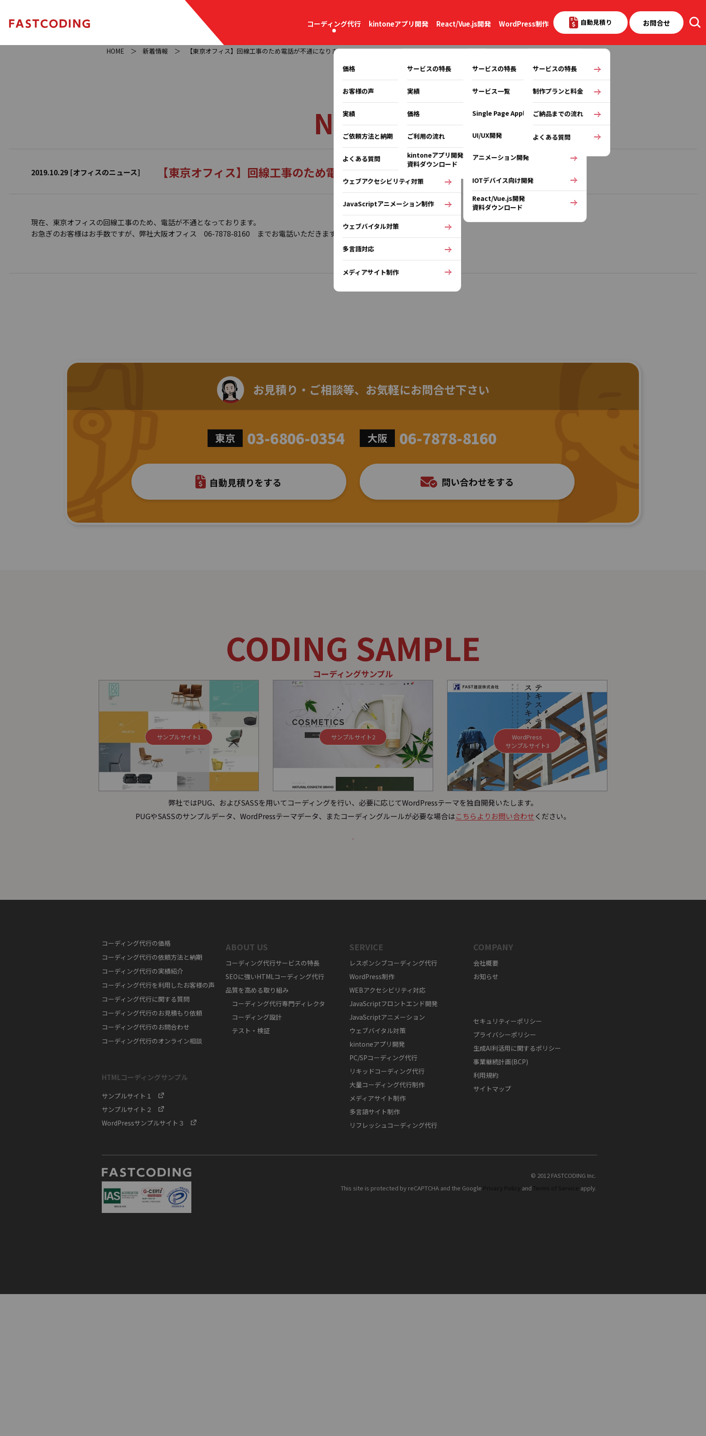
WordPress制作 (524, 23)
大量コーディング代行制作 (387, 1226)
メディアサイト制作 (377, 1239)
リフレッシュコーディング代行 (393, 1266)
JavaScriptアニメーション (387, 1158)
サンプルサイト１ (127, 1237)
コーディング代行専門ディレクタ (278, 1144)
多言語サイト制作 (374, 1253)
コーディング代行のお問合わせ (146, 1168)
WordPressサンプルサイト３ (143, 1264)
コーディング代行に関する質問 (146, 1140)
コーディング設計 (257, 1158)
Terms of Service (556, 1329)
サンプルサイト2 (353, 852)
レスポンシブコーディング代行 (393, 1104)
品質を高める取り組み (257, 1131)
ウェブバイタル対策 (377, 1171)
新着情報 (155, 50)
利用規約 (485, 1216)
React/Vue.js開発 (463, 23)
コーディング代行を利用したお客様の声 (158, 1126)
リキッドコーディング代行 (387, 1212)
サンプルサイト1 (179, 852)
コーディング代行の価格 (136, 1085)
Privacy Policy (501, 1329)
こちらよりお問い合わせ (494, 931)
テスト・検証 (251, 1171)
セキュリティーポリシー (507, 1162)
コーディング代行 (334, 23)
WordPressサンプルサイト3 (527, 856)
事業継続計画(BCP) (500, 1203)
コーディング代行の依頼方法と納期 (152, 1098)
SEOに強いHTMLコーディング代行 (275, 1117)
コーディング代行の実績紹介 (142, 1112)
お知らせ (485, 1117)
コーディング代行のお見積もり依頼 (152, 1154)
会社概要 (485, 1104)
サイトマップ (492, 1230)
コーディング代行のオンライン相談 (152, 1182)
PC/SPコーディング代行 (383, 1199)
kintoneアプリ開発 (398, 23)
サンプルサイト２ (127, 1251)
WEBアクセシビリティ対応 (387, 1131)
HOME (115, 50)
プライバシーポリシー (504, 1176)
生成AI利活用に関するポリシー (517, 1189)
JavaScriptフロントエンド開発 (393, 1144)
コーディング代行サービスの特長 (273, 1104)
